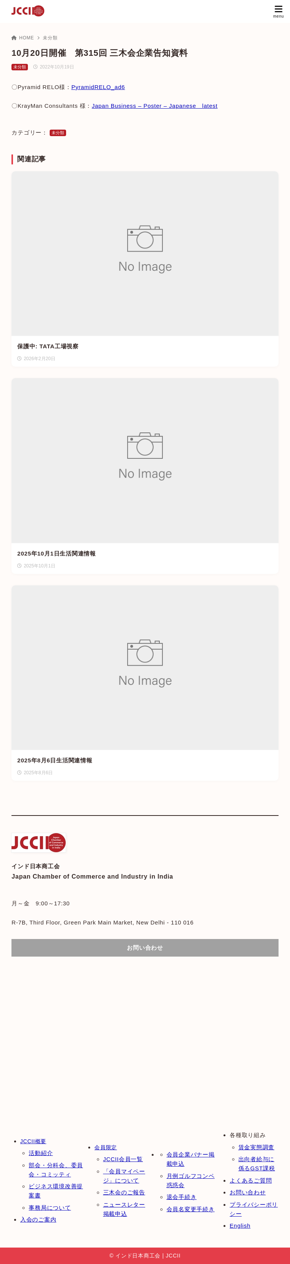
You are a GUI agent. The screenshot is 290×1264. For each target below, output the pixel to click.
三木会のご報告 (124, 1192)
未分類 (50, 38)
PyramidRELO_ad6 (98, 87)
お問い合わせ (248, 1192)
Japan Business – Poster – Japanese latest (154, 105)
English (240, 1225)
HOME (22, 38)
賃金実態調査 (256, 1147)
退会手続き (182, 1197)
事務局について (50, 1207)
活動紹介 (41, 1153)
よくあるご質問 (251, 1180)
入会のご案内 (38, 1219)
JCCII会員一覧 (123, 1159)
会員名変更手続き (191, 1209)
